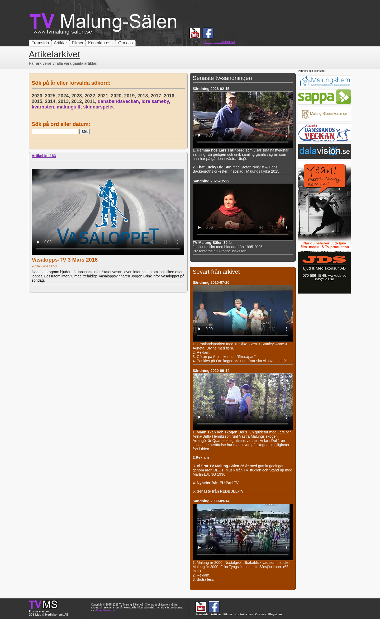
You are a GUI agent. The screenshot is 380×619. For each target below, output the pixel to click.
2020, (117, 95)
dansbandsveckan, (119, 101)
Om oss (125, 43)
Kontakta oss (100, 43)
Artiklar (60, 43)
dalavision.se (224, 42)
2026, (38, 95)
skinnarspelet (98, 107)
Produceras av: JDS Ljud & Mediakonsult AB (49, 613)
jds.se (208, 42)
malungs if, (70, 107)
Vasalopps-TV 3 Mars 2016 (65, 260)
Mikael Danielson (104, 610)
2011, (91, 101)
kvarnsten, (44, 107)
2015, (38, 101)
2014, (51, 101)
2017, (157, 95)
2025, (51, 95)
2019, (130, 95)
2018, (143, 95)
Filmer (77, 43)
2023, (77, 95)
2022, (91, 95)
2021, (104, 95)
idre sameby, (156, 101)
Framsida (40, 43)
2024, (64, 95)
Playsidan (275, 614)
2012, (77, 101)
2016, (170, 95)
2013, (64, 101)
